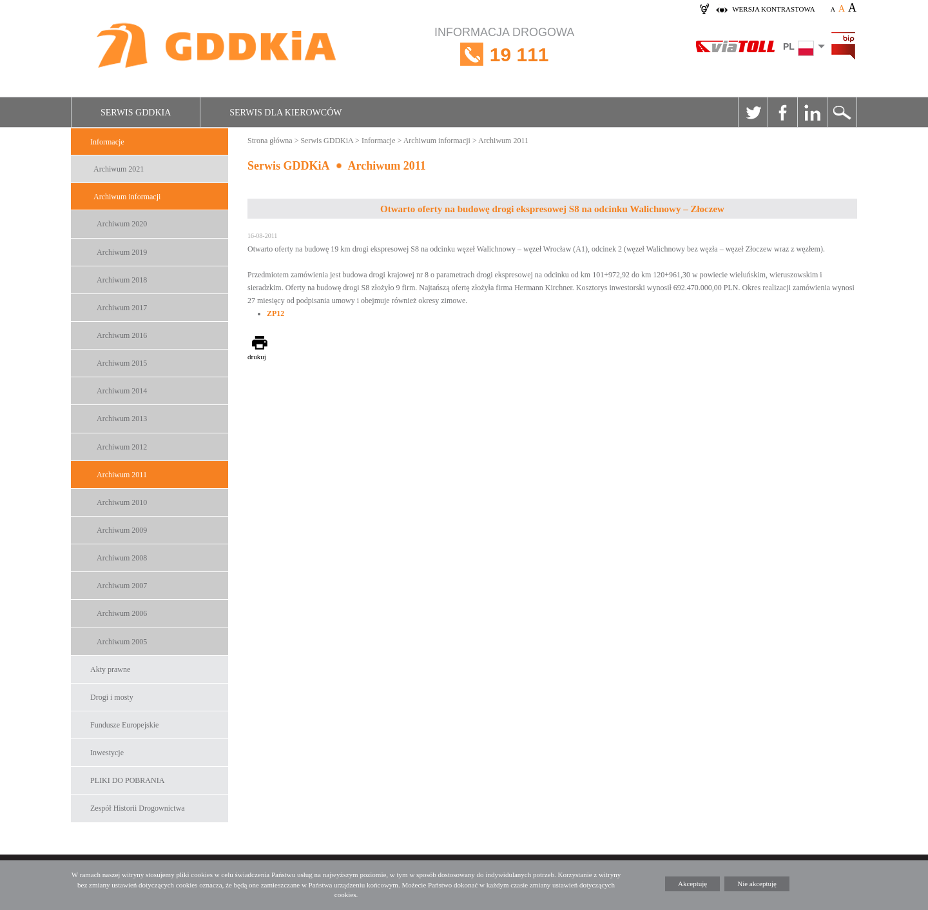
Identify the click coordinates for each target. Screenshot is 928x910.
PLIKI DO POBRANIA (127, 780)
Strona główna (270, 140)
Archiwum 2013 (122, 418)
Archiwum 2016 (122, 335)
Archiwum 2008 (122, 557)
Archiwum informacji (126, 196)
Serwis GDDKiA (136, 112)
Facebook (782, 112)
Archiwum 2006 (122, 613)
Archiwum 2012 (122, 446)
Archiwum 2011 (122, 474)
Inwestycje (107, 752)
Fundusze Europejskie (124, 724)
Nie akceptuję (757, 883)
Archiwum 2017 (122, 307)
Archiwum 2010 (122, 502)
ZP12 (275, 313)
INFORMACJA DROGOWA (504, 54)
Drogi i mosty (111, 697)
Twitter (753, 112)
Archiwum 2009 (122, 530)
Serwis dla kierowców (285, 112)
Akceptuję (692, 883)
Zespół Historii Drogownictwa (137, 808)
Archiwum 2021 (118, 168)
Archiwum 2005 (122, 641)
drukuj (256, 357)
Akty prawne (110, 669)
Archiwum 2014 (122, 390)
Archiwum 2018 (122, 279)
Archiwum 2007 (122, 585)
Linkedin (812, 112)
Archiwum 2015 (122, 363)
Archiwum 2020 (122, 223)
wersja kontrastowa (773, 9)
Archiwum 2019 (122, 252)
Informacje (107, 141)
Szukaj (841, 112)
